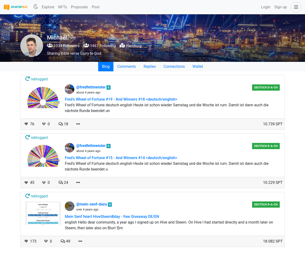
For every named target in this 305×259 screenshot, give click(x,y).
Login (265, 7)
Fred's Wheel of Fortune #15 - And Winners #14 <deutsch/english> (121, 158)
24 (63, 182)
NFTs (62, 7)
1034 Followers (63, 46)
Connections (174, 66)
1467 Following (99, 46)
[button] (295, 7)
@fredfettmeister (91, 87)
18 (63, 124)
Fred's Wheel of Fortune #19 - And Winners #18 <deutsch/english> (121, 99)
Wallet (198, 66)
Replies (149, 66)
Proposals (79, 7)
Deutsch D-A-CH (266, 87)
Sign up (280, 7)
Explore (48, 7)
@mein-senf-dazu (92, 204)
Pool (95, 7)
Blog (106, 66)
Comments (126, 66)
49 (65, 241)
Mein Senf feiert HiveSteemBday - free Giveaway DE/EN (112, 216)
